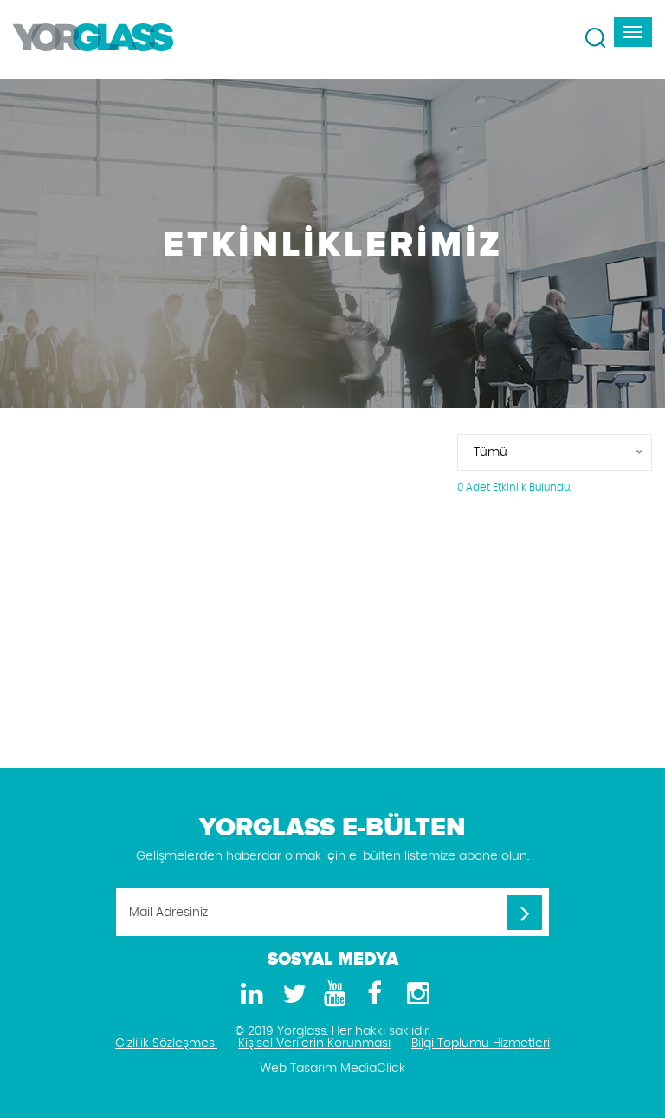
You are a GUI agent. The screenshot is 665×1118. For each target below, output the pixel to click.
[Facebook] (374, 994)
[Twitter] (291, 994)
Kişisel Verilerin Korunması (314, 1043)
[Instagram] (416, 994)
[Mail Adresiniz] (332, 912)
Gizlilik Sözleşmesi (166, 1043)
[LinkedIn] (249, 994)
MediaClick (372, 1069)
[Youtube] (332, 994)
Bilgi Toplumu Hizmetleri (480, 1043)
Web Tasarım (298, 1069)
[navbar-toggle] (633, 32)
